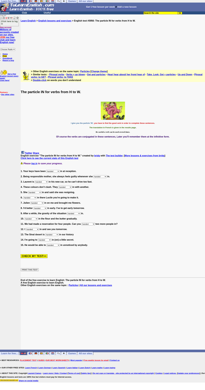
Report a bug (8, 60)
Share (36, 153)
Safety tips (86, 373)
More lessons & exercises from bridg (144, 155)
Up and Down (185, 74)
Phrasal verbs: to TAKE (60, 77)
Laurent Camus (34, 373)
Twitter (28, 153)
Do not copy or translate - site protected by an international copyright (123, 373)
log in (34, 163)
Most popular (76, 360)
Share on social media (28, 381)
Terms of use (74, 373)
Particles (85, 71)
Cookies (159, 373)
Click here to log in (9, 22)
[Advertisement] (112, 42)
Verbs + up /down (75, 74)
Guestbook (7, 58)
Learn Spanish (59, 368)
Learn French (31, 368)
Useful (47, 13)
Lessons (4, 13)
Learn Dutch (84, 368)
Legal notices (170, 373)
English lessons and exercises (54, 21)
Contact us (115, 360)
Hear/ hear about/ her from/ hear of (126, 74)
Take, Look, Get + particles (161, 74)
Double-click (39, 80)
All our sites (85, 353)
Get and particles (96, 74)
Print (5, 56)
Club (24, 13)
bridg (97, 155)
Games (72, 353)
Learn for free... (9, 353)
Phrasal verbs (56, 74)
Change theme (99, 71)
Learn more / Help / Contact (55, 373)
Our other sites (7, 94)
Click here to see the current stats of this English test (49, 158)
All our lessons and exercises (96, 285)
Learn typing (109, 368)
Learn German (44, 368)
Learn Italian (72, 368)
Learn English (28, 21)
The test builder (114, 155)
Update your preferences (188, 373)
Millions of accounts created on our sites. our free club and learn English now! (9, 36)
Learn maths (97, 368)
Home (5, 54)
